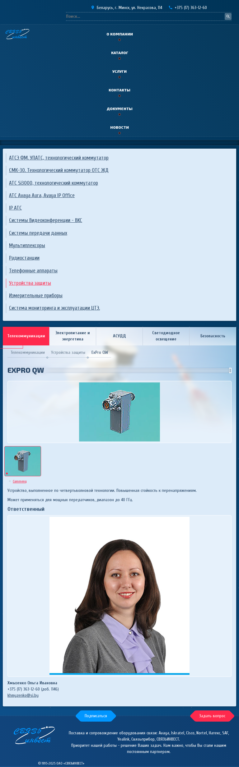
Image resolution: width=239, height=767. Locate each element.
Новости (119, 127)
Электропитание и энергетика (72, 336)
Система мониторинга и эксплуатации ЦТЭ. (54, 308)
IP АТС (15, 208)
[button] (96, 716)
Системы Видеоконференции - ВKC (45, 220)
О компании (119, 34)
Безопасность (212, 336)
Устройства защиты (30, 283)
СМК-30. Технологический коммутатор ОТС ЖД (59, 170)
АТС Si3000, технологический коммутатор (53, 183)
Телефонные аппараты (33, 271)
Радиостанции (24, 258)
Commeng (20, 481)
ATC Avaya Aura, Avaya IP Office (42, 195)
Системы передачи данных (38, 233)
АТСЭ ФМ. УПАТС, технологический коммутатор (59, 158)
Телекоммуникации (26, 336)
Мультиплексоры (27, 245)
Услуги (119, 71)
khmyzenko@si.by (23, 695)
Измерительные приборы (36, 295)
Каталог (119, 52)
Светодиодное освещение (166, 336)
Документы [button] (120, 108)
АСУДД (119, 336)
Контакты (119, 90)
